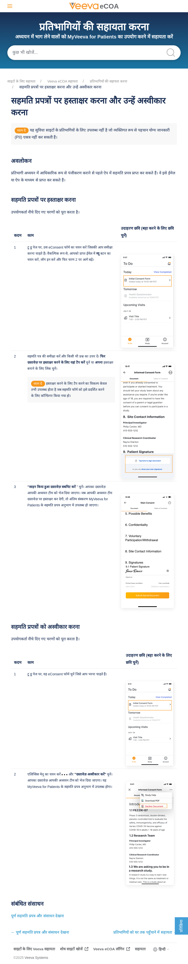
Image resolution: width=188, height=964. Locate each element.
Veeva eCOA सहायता (62, 81)
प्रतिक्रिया (181, 926)
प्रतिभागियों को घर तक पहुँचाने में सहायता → (145, 932)
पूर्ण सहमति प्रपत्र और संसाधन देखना (37, 916)
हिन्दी (161, 949)
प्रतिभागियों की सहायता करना (109, 81)
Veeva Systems (36, 958)
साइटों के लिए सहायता (21, 81)
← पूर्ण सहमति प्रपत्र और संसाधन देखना (40, 932)
